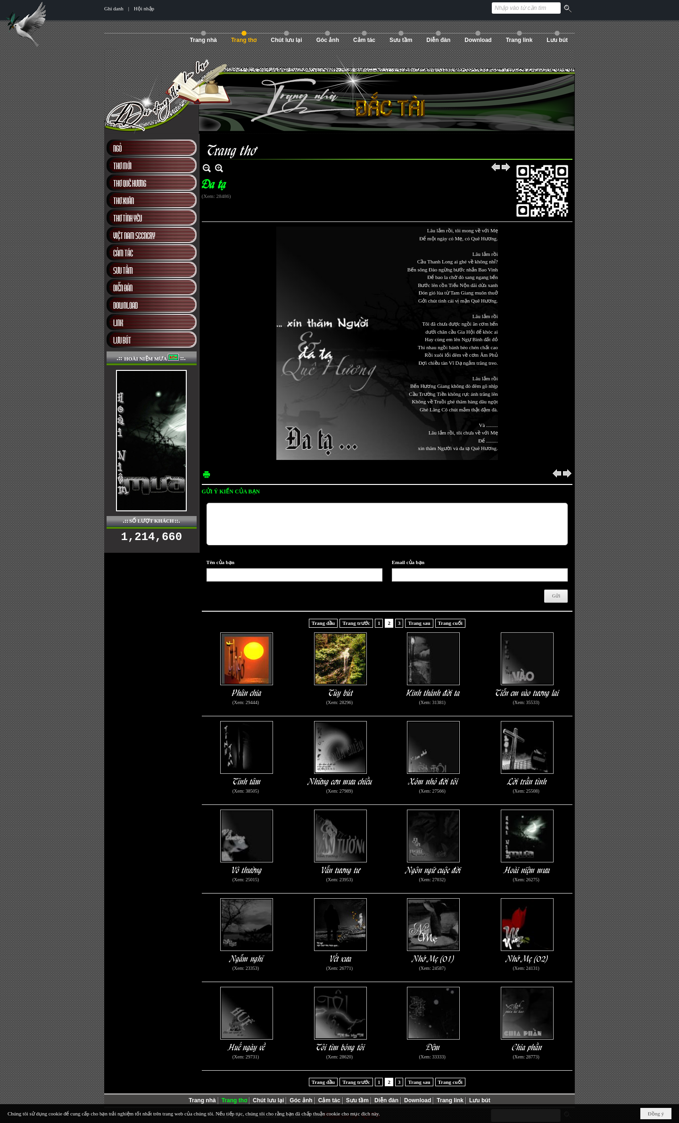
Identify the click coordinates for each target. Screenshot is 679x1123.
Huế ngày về (247, 1046)
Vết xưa (341, 958)
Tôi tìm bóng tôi (340, 1046)
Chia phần (527, 1046)
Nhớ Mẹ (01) (434, 958)
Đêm (433, 1046)
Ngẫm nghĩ (247, 958)
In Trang (206, 474)
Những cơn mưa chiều (340, 781)
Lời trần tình (527, 781)
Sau (506, 168)
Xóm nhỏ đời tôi (433, 781)
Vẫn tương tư (340, 869)
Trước (496, 168)
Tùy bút (340, 692)
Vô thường (247, 869)
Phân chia (247, 692)
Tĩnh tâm (246, 781)
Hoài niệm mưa (527, 869)
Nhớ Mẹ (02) (527, 958)
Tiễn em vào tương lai (527, 692)
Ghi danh (114, 8)
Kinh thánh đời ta (433, 692)
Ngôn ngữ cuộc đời (433, 869)
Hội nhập (144, 8)
